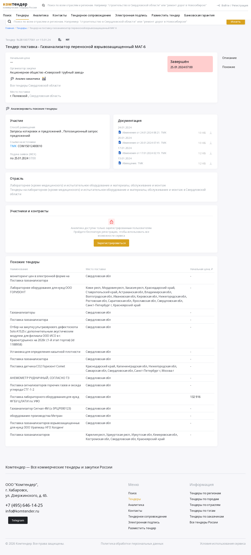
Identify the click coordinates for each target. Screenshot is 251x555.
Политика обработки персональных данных (132, 548)
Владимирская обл (157, 297)
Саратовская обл (119, 306)
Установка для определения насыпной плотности (45, 357)
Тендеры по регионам (205, 498)
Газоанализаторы (22, 317)
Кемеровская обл (165, 440)
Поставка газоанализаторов (30, 440)
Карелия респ (95, 440)
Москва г (168, 376)
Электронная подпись (131, 15)
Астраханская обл (131, 297)
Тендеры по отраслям (205, 510)
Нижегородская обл (172, 301)
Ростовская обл (96, 306)
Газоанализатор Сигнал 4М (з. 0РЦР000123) (40, 413)
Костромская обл (97, 444)
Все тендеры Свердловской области (35, 90)
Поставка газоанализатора (29, 325)
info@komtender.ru (22, 515)
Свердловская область (45, 101)
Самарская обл (96, 376)
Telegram (18, 525)
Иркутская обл (141, 440)
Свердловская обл (98, 281)
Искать (236, 26)
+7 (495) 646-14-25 (24, 510)
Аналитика (40, 15)
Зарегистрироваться (111, 247)
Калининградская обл (132, 371)
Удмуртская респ (118, 440)
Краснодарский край (159, 293)
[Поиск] (43, 5)
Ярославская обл (144, 306)
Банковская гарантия (199, 15)
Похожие (228, 72)
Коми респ (93, 293)
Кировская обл (147, 301)
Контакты (59, 15)
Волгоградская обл (99, 301)
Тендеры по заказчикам (207, 521)
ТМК (13, 151)
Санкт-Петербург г (99, 310)
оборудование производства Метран (36, 421)
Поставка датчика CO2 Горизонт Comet (37, 371)
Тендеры (22, 15)
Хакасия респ (134, 293)
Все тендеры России (204, 527)
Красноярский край (127, 310)
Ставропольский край (101, 297)
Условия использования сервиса (223, 548)
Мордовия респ (113, 293)
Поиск (7, 15)
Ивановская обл (124, 301)
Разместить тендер (165, 15)
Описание (229, 63)
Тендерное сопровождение (91, 15)
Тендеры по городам (204, 504)
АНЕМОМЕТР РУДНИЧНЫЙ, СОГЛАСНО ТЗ (39, 383)
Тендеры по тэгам (202, 515)
